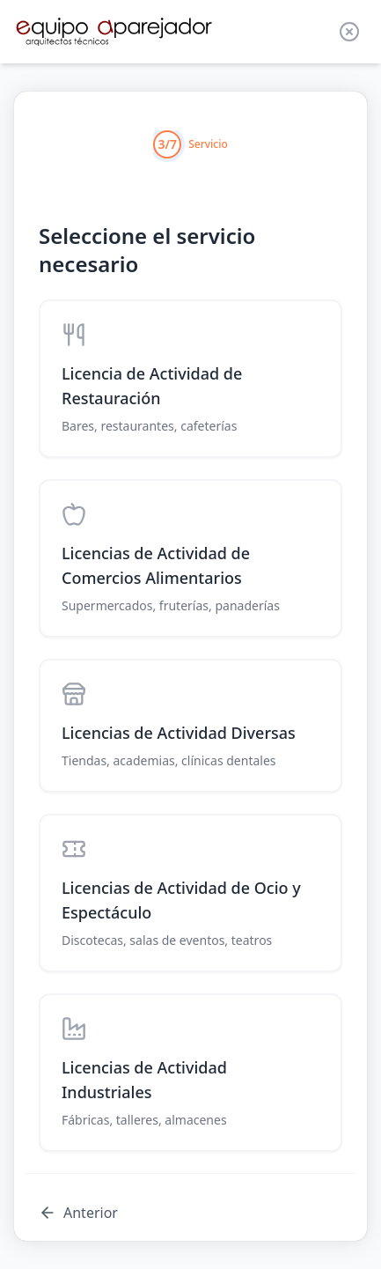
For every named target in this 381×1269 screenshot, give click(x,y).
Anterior (78, 1212)
